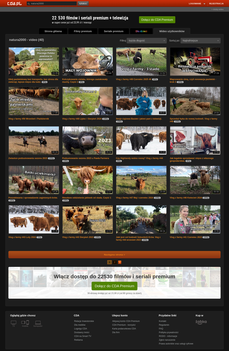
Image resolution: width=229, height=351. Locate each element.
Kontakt (162, 321)
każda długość (147, 40)
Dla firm (116, 332)
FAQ (161, 328)
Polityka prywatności (168, 332)
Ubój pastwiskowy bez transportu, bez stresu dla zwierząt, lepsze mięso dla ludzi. (33, 80)
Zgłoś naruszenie (167, 340)
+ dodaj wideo (217, 9)
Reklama (78, 340)
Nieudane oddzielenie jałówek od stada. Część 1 (86, 197)
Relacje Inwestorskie (84, 321)
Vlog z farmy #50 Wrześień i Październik (28, 119)
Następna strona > (112, 254)
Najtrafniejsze (201, 40)
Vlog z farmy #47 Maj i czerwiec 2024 (134, 197)
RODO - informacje (168, 336)
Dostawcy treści (81, 332)
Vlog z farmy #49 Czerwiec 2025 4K (134, 79)
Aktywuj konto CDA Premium (126, 321)
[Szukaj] (51, 3)
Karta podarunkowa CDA (124, 328)
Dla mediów (80, 325)
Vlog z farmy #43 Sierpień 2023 (78, 237)
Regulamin (164, 325)
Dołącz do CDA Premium (114, 286)
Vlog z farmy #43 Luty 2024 (22, 237)
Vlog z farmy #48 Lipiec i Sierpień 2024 (82, 119)
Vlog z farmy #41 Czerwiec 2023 (186, 237)
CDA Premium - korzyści (123, 325)
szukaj (83, 3)
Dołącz (157, 19)
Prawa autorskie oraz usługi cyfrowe (176, 343)
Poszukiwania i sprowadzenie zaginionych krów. (33, 197)
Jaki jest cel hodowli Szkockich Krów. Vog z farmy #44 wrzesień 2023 (138, 238)
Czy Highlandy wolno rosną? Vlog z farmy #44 (139, 158)
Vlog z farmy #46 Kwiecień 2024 (186, 197)
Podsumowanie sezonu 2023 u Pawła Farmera (85, 158)
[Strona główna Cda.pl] (15, 3)
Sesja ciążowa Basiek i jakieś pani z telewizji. (139, 119)
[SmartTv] (28, 328)
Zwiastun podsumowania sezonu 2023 (27, 158)
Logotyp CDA (80, 328)
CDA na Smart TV (82, 336)
